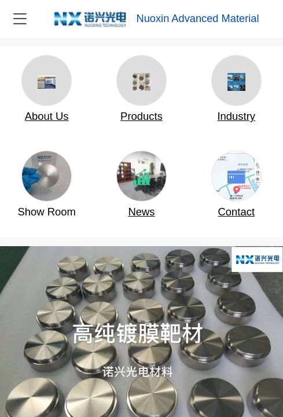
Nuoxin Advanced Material (197, 18)
